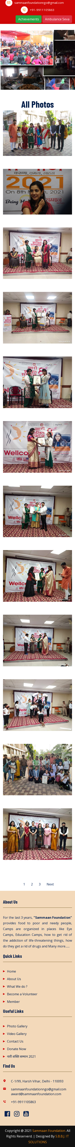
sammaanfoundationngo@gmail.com (39, 2)
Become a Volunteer (22, 994)
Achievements (28, 19)
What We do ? (17, 986)
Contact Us (15, 1041)
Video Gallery (17, 1034)
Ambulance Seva (57, 19)
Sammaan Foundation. (49, 1130)
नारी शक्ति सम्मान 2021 (21, 1056)
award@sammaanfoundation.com (36, 1094)
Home (11, 971)
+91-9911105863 (42, 9)
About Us (14, 979)
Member (13, 1001)
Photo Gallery (17, 1026)
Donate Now (16, 1049)
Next (50, 884)
